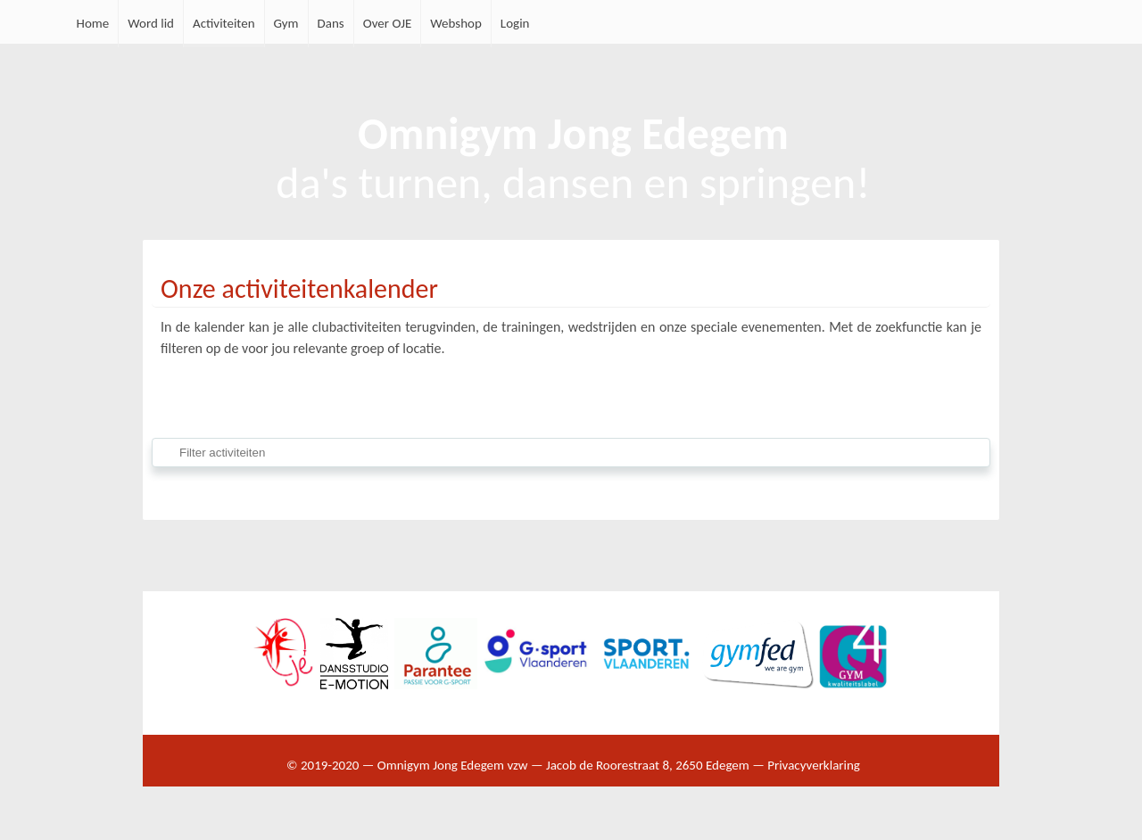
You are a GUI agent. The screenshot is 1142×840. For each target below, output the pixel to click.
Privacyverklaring (813, 765)
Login (515, 23)
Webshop (456, 23)
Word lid (151, 23)
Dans (331, 23)
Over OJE (387, 23)
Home (93, 23)
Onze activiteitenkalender (299, 288)
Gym (286, 23)
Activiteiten (224, 23)
